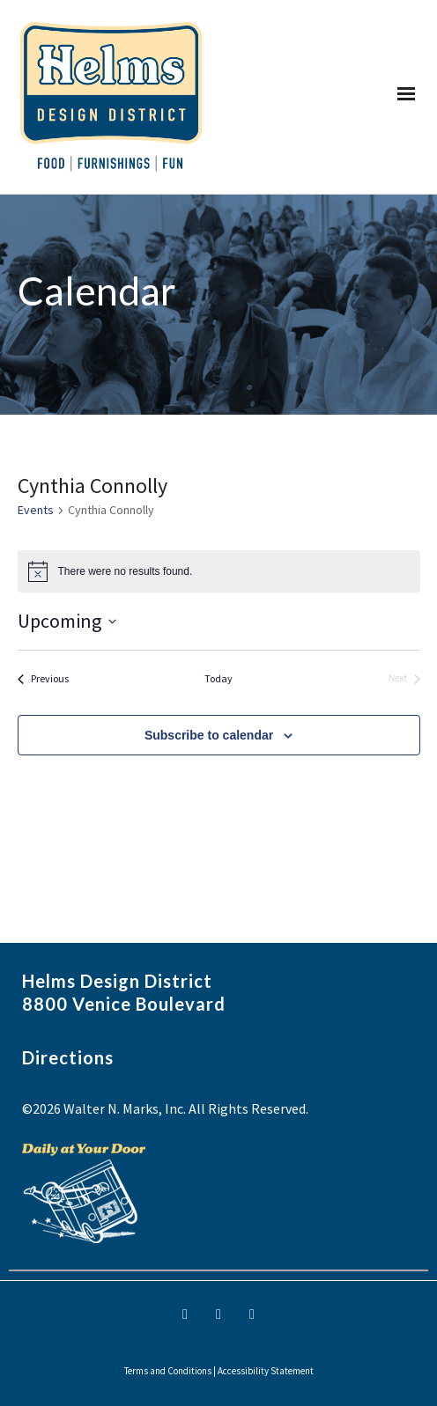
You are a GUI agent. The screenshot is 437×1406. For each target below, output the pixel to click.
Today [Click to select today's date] (218, 678)
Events (36, 510)
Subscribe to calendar (208, 735)
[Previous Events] (43, 679)
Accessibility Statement (266, 1371)
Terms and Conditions (167, 1371)
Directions (68, 1057)
